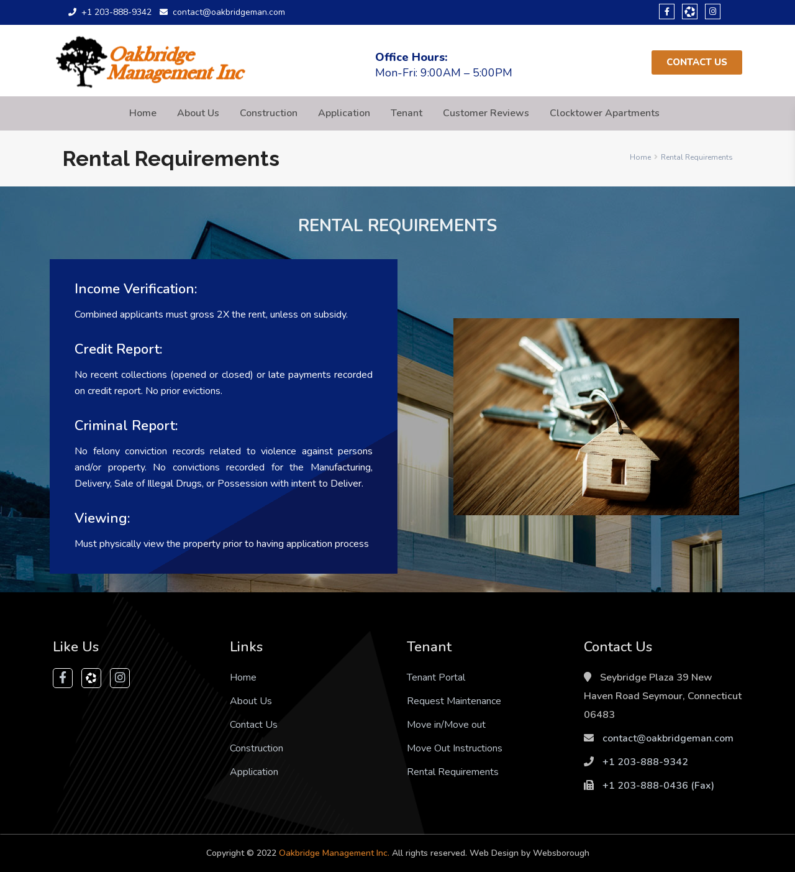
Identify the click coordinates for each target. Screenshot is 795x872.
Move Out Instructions (454, 748)
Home (143, 113)
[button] (697, 62)
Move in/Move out (446, 725)
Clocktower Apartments (605, 113)
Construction (269, 113)
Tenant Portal (436, 677)
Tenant (406, 113)
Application (344, 113)
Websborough (561, 853)
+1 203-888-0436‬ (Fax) (658, 785)
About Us (198, 113)
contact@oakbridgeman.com (668, 738)
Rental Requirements (453, 772)
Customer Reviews (486, 113)
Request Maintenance (454, 701)
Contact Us (254, 725)
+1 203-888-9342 (645, 762)
